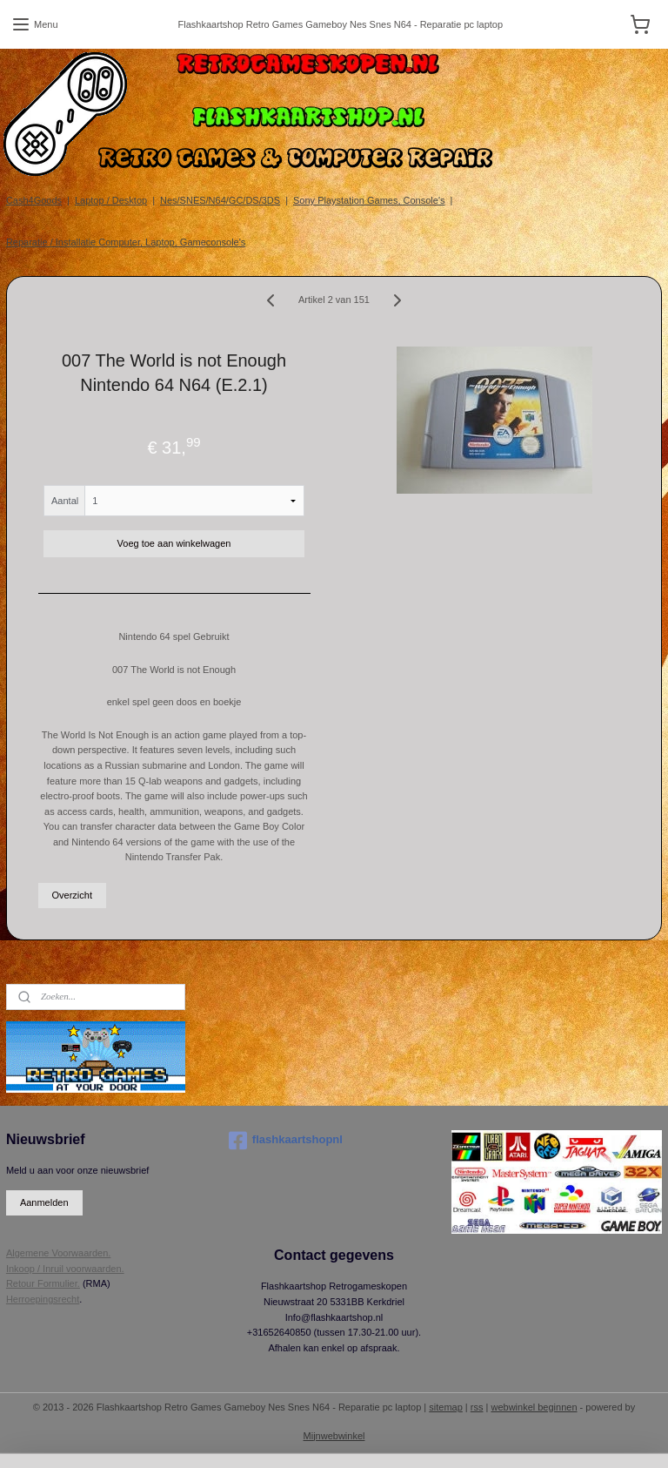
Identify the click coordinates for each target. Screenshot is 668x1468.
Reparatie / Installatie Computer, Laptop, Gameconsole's (125, 242)
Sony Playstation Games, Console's (369, 200)
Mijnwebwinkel (334, 1436)
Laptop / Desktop (111, 200)
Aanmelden (44, 1202)
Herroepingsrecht (42, 1299)
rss (477, 1407)
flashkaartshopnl (286, 1140)
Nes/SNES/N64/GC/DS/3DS (220, 200)
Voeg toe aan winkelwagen (174, 543)
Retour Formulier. (43, 1283)
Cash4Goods (34, 200)
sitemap (446, 1407)
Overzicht (72, 895)
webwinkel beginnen (534, 1407)
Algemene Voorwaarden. (58, 1253)
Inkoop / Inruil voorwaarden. (65, 1268)
